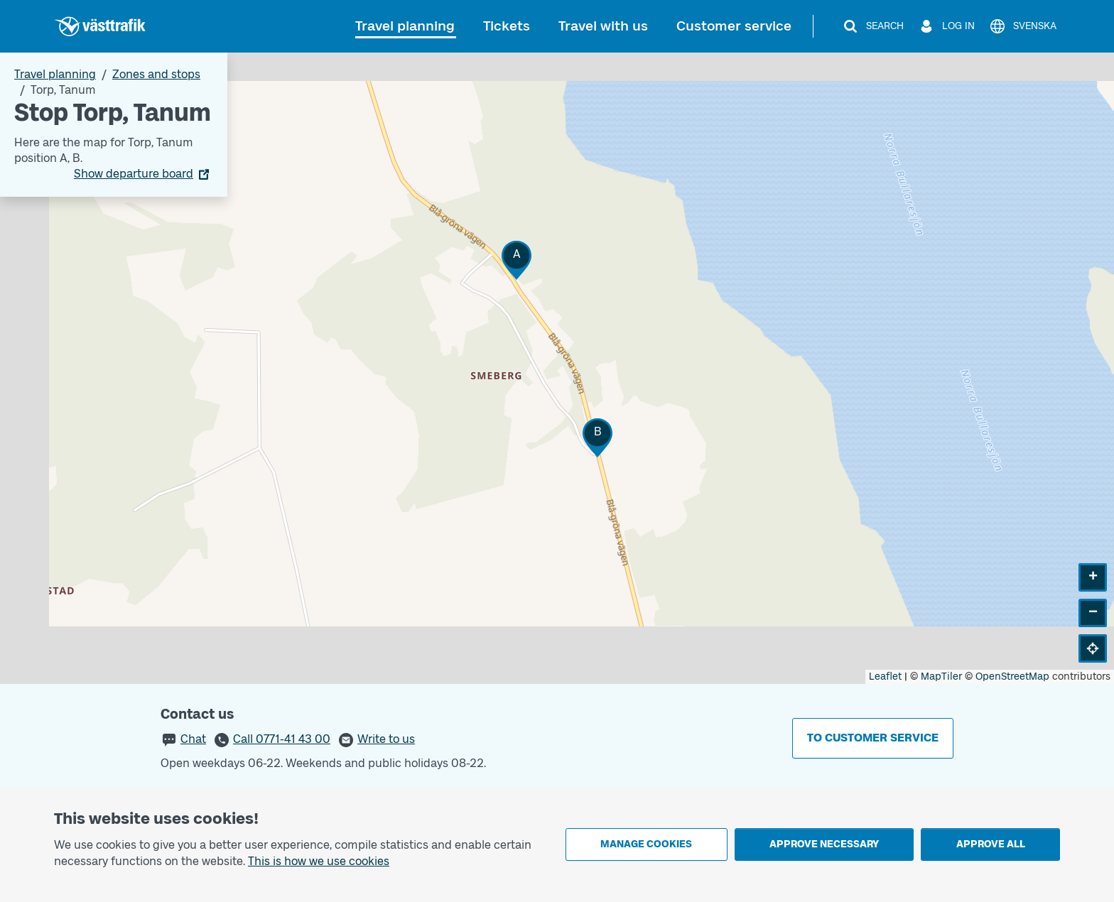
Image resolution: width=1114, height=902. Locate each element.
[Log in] (946, 26)
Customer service (733, 26)
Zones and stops (156, 74)
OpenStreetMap (1012, 676)
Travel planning (405, 26)
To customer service (873, 737)
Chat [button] (193, 739)
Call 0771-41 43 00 (281, 739)
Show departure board (133, 173)
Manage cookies (646, 844)
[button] (516, 260)
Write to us (386, 739)
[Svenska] (1022, 26)
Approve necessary (824, 844)
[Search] (872, 26)
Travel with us (603, 26)
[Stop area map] (557, 368)
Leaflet (885, 676)
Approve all (990, 844)
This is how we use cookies (318, 861)
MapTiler (941, 676)
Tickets (506, 26)
